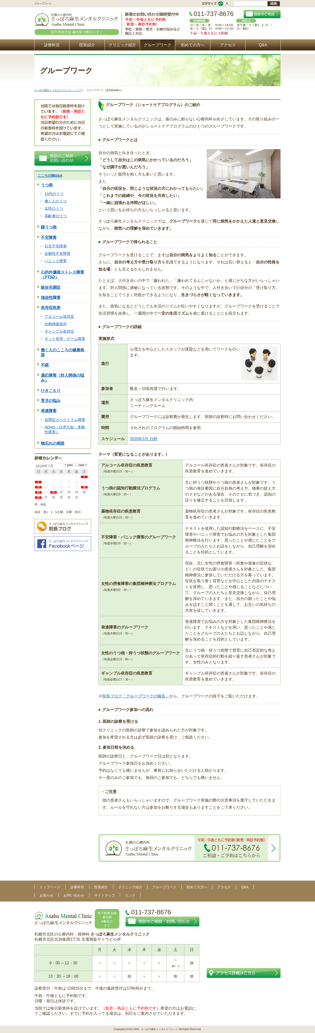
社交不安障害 (56, 246)
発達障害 (49, 411)
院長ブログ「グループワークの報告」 (135, 696)
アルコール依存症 (59, 316)
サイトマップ (104, 895)
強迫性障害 (51, 297)
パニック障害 (56, 261)
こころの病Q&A (49, 176)
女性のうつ (54, 208)
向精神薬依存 (56, 324)
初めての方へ (193, 45)
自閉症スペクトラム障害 (65, 420)
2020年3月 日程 (144, 439)
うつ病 (47, 185)
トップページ (50, 887)
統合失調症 (51, 287)
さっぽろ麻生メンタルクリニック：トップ (57, 90)
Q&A (263, 45)
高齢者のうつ (56, 216)
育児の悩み (51, 401)
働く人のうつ (56, 201)
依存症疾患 (51, 308)
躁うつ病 (49, 227)
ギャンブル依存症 (59, 331)
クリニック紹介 (122, 45)
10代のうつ (54, 194)
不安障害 (49, 237)
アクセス (228, 45)
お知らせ (46, 895)
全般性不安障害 (57, 253)
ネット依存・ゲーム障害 (65, 339)
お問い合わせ (73, 895)
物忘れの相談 (52, 443)
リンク (130, 895)
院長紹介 (87, 45)
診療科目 (52, 45)
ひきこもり (51, 390)
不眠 (45, 365)
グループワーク (157, 45)
